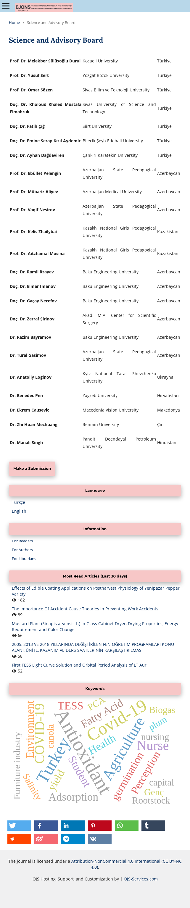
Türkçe (18, 502)
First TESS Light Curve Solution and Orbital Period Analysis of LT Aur (79, 665)
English (19, 511)
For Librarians (24, 558)
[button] (19, 825)
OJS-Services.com (141, 879)
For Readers (22, 540)
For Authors (22, 549)
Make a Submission (32, 468)
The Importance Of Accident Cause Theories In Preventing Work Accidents (85, 609)
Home (14, 22)
